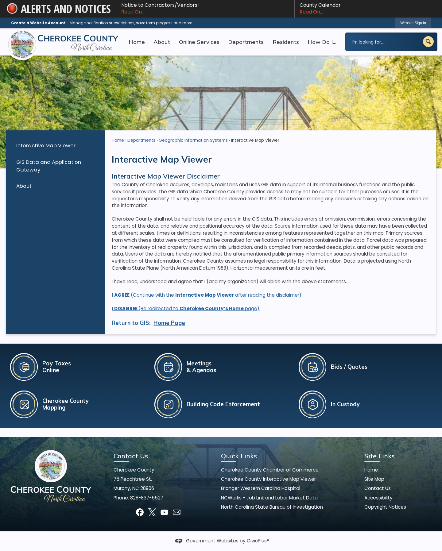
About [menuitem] (161, 41)
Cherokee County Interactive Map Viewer (268, 479)
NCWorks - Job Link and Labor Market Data (269, 498)
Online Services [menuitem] (199, 41)
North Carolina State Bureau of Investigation (272, 507)
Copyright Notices (385, 507)
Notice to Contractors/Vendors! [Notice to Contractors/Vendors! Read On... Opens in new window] (205, 9)
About (24, 186)
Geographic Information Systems (193, 140)
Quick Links (239, 456)
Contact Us (377, 488)
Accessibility (378, 498)
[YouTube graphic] (164, 512)
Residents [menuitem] (286, 41)
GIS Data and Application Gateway (48, 165)
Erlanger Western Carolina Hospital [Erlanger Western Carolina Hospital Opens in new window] (260, 488)
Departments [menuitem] (246, 41)
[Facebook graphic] (140, 512)
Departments (141, 140)
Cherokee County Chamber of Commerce (270, 470)
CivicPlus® (258, 541)
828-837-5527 (146, 498)
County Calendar (365, 9)
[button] (428, 41)
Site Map (374, 479)
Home (118, 140)
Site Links (379, 456)
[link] (413, 22)
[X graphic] (152, 512)
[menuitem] (55, 145)
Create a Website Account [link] (38, 22)
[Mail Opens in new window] (176, 512)
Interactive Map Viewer (46, 145)
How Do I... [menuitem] (322, 41)
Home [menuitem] (137, 41)
